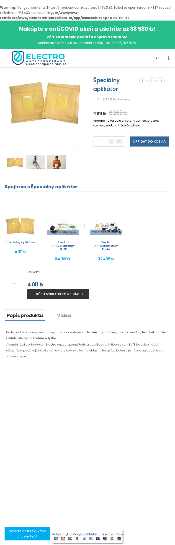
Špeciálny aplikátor (20, 242)
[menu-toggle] (6, 58)
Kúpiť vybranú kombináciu (59, 294)
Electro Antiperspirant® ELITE (63, 246)
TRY (154, 58)
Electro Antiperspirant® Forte (106, 246)
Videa (64, 315)
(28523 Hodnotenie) (116, 99)
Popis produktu (25, 315)
